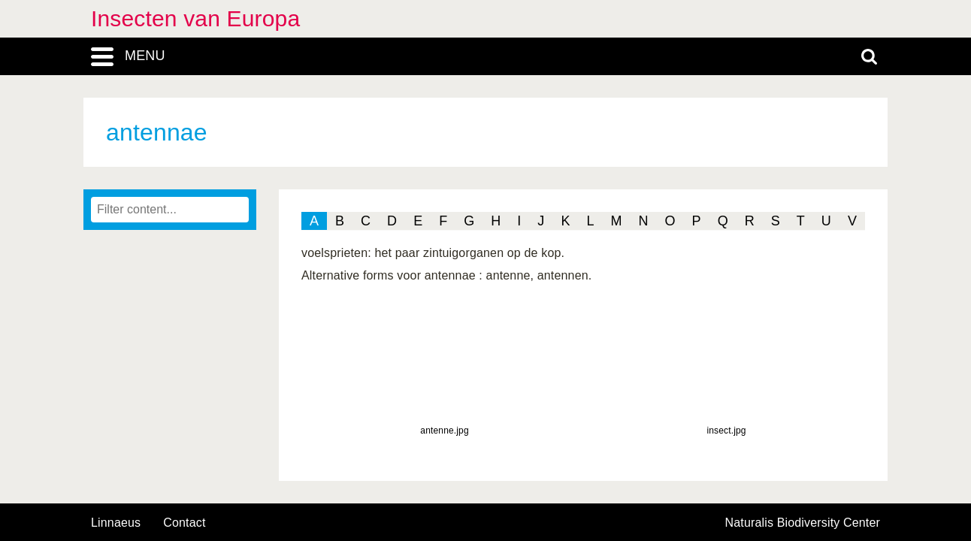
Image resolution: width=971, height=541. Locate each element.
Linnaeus (116, 523)
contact (184, 522)
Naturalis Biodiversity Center (803, 523)
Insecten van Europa (195, 18)
